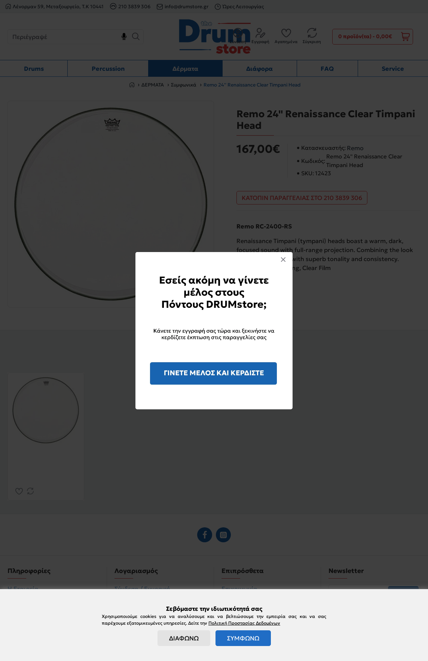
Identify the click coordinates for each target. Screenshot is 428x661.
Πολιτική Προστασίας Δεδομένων (244, 623)
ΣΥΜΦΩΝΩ (243, 638)
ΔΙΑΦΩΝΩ (184, 638)
